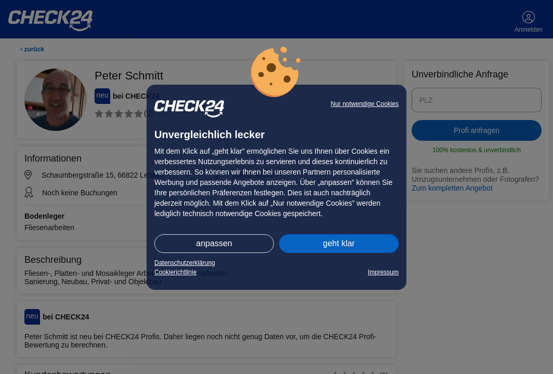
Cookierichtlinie (175, 272)
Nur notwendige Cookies (365, 104)
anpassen (214, 243)
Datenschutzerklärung (184, 262)
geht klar (338, 243)
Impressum (383, 272)
